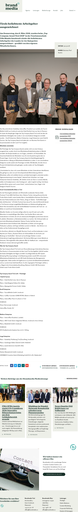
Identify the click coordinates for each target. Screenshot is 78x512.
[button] (11, 365)
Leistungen (36, 10)
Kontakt (55, 10)
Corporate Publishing (66, 508)
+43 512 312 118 (29, 507)
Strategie (62, 500)
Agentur (28, 10)
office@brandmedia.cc (31, 510)
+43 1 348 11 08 (46, 507)
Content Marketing (65, 506)
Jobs (61, 10)
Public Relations (64, 503)
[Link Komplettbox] (12, 411)
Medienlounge (46, 10)
